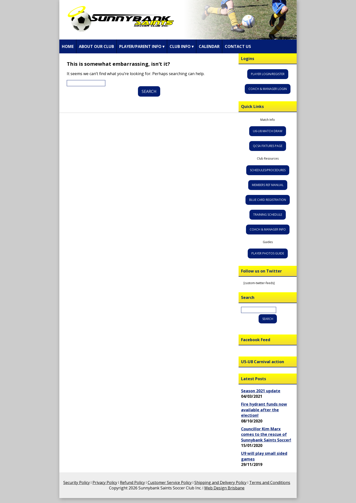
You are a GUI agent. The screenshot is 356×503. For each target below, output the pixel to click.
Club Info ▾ (182, 46)
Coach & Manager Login (267, 89)
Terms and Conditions (269, 482)
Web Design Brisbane (224, 488)
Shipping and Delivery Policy (220, 482)
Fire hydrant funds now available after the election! (264, 409)
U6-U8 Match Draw (267, 131)
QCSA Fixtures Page (267, 146)
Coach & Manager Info (268, 229)
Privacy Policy (104, 482)
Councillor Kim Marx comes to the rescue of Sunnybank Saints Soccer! (266, 434)
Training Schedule (267, 214)
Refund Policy (132, 482)
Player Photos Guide (267, 253)
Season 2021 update (260, 391)
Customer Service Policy (170, 482)
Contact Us (238, 46)
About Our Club (96, 46)
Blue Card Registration (267, 200)
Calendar (209, 46)
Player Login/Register (268, 74)
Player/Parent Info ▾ (141, 46)
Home (68, 46)
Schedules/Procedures (268, 170)
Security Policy (76, 482)
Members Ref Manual (268, 185)
